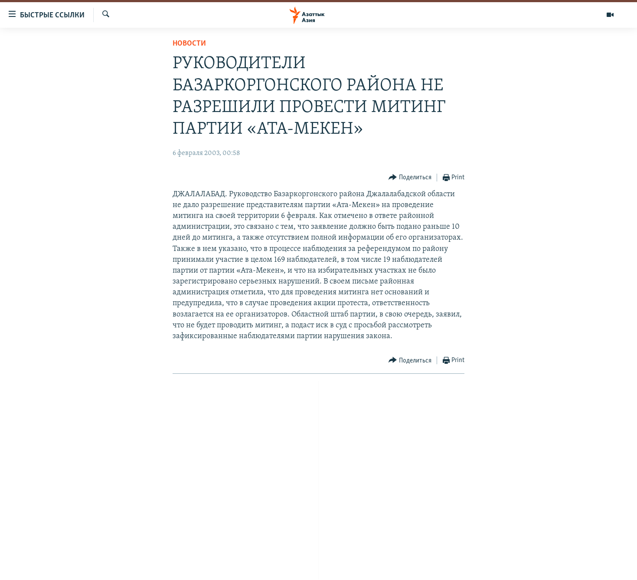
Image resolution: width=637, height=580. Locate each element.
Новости (189, 44)
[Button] (410, 178)
